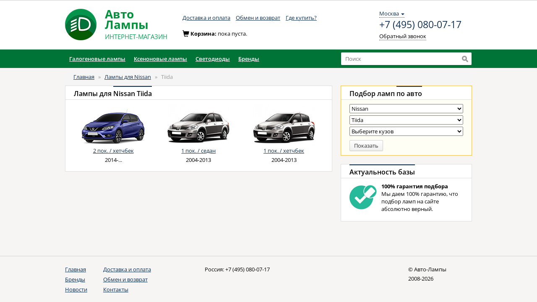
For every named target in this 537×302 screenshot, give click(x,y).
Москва (391, 13)
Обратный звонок (402, 36)
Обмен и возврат (258, 17)
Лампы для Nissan (127, 77)
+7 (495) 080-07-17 (420, 24)
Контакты (115, 289)
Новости (76, 289)
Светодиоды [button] (213, 58)
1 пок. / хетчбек (283, 150)
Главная (83, 77)
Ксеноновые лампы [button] (160, 58)
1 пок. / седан (198, 150)
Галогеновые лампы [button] (97, 58)
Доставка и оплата (206, 17)
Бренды (75, 279)
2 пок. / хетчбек (113, 150)
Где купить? (301, 17)
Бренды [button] (248, 58)
